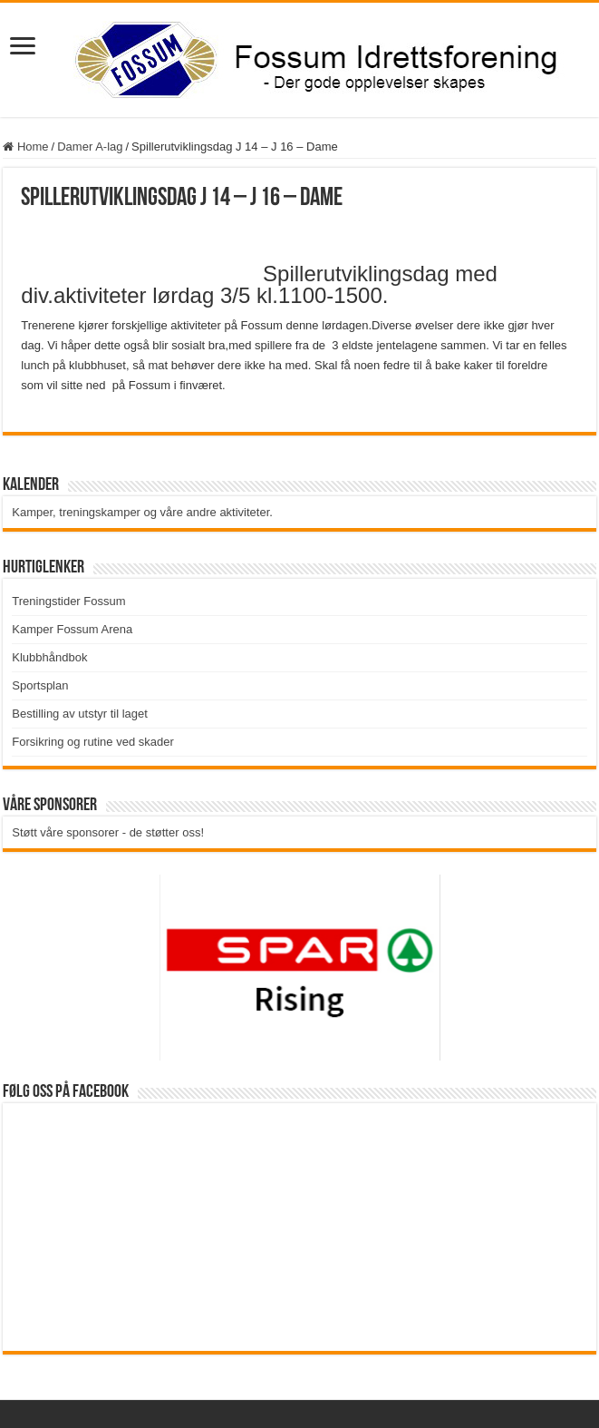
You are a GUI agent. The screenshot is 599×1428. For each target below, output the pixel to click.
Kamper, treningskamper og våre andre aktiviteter (140, 512)
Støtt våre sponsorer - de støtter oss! (108, 832)
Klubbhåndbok (49, 657)
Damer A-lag (89, 146)
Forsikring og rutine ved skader (92, 741)
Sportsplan (40, 685)
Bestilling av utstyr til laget (80, 713)
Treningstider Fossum (68, 601)
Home (25, 146)
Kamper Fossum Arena (72, 629)
